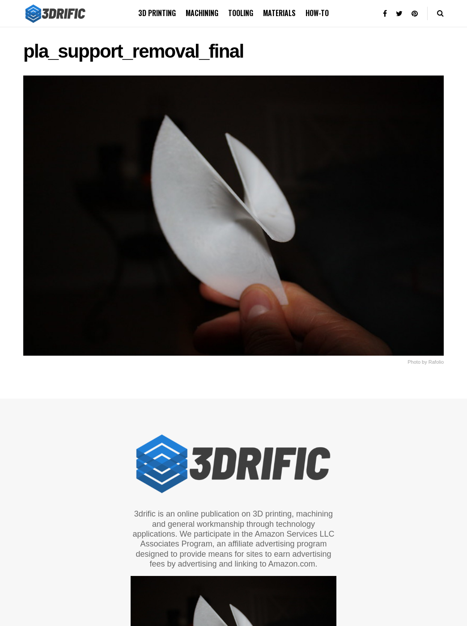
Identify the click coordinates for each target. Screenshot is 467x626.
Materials (279, 13)
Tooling (240, 13)
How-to (317, 13)
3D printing (157, 13)
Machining (202, 13)
